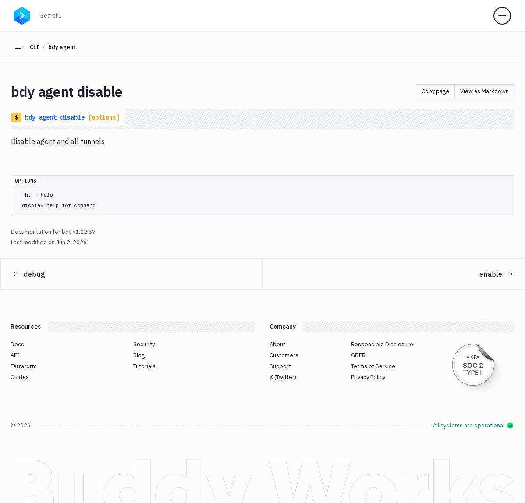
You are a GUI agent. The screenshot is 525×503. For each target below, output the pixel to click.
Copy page (435, 91)
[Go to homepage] (22, 14)
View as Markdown (484, 91)
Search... (54, 14)
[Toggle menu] (502, 16)
